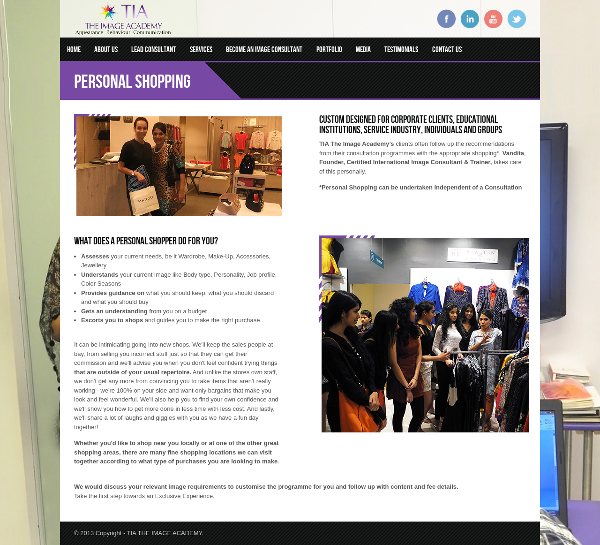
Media (363, 49)
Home (74, 49)
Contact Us (447, 49)
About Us (106, 49)
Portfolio (329, 49)
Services (201, 49)
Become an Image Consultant (264, 49)
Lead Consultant (153, 49)
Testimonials (401, 49)
